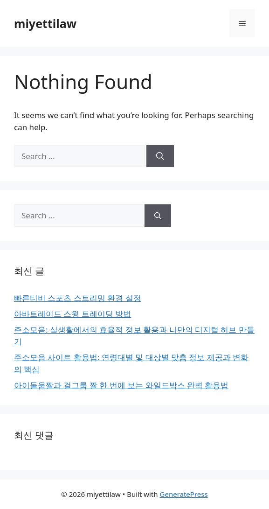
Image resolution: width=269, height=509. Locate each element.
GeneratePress (184, 494)
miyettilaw (45, 23)
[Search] (160, 156)
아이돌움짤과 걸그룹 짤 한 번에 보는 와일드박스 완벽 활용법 (121, 385)
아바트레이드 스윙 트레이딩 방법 (72, 313)
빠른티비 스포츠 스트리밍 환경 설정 (77, 298)
